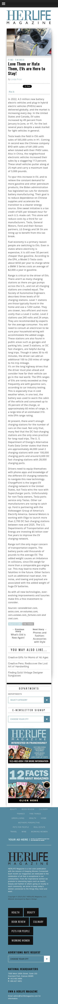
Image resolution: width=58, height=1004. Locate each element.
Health (32, 818)
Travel (13, 831)
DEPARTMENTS (15, 694)
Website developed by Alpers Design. (22, 899)
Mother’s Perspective (29, 822)
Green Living (18, 818)
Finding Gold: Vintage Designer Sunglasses (25, 674)
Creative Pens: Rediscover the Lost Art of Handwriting (28, 665)
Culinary (43, 809)
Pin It (11, 92)
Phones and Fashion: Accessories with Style (39, 637)
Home (43, 818)
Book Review (28, 809)
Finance (21, 813)
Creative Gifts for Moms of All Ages (28, 657)
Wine (24, 831)
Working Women (39, 831)
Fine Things (16, 59)
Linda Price (16, 79)
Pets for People (21, 827)
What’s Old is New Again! (18, 636)
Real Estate (39, 827)
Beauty (13, 809)
